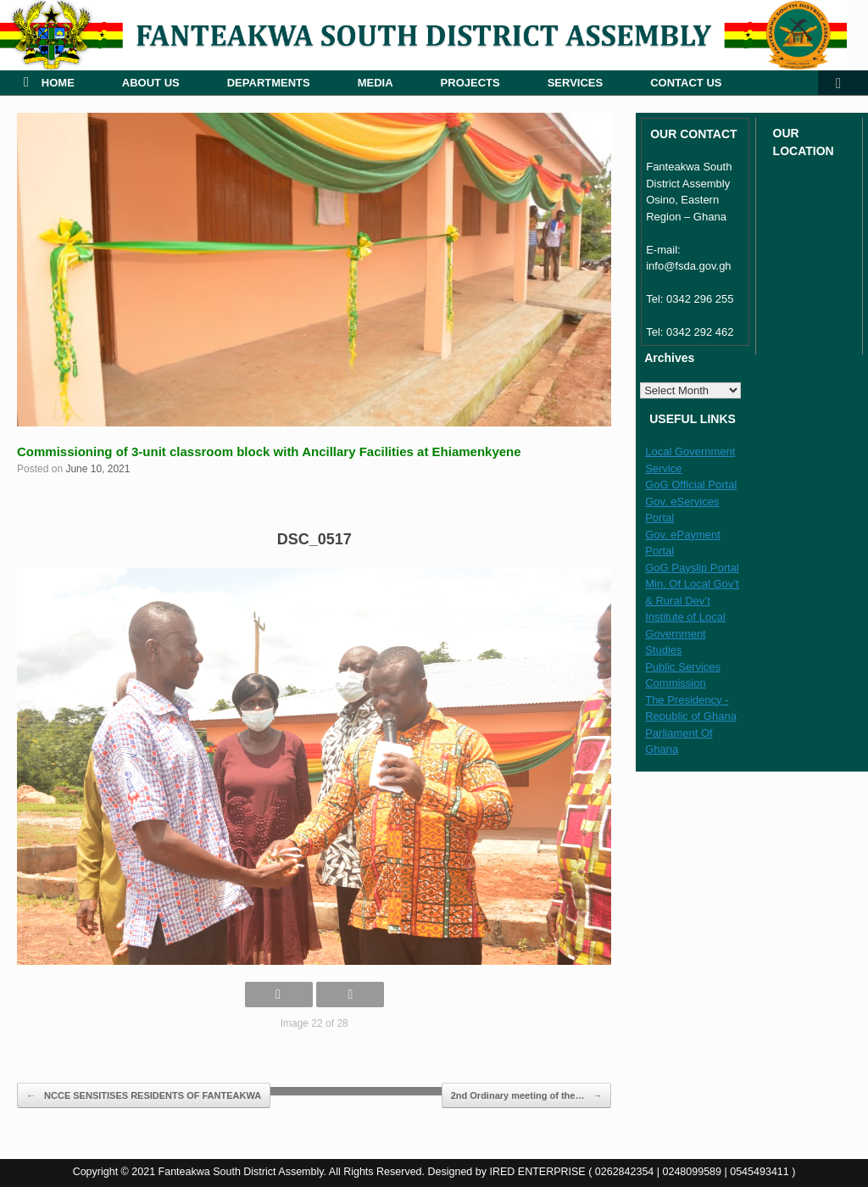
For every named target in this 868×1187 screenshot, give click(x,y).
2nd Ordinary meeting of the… (527, 1096)
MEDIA (375, 82)
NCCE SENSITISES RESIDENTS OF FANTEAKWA (143, 1096)
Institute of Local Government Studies (685, 633)
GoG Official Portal (691, 484)
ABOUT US (151, 82)
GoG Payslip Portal (692, 567)
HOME (49, 82)
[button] (843, 82)
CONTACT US (685, 82)
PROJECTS (470, 82)
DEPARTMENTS (268, 82)
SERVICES (576, 82)
